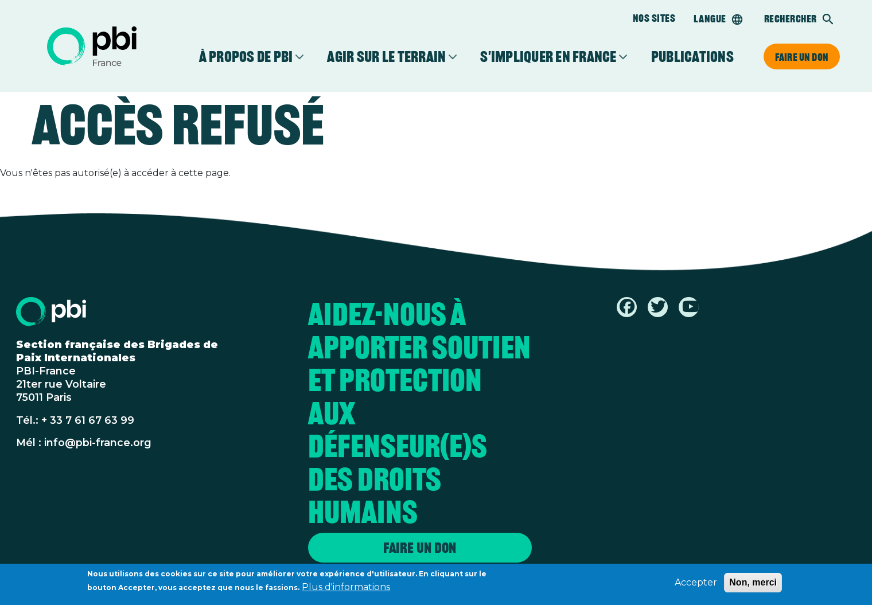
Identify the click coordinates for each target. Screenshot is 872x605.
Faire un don (801, 57)
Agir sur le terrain (386, 56)
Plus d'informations (346, 589)
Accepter (696, 584)
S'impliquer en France (548, 56)
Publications (692, 56)
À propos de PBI (246, 56)
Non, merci (753, 585)
